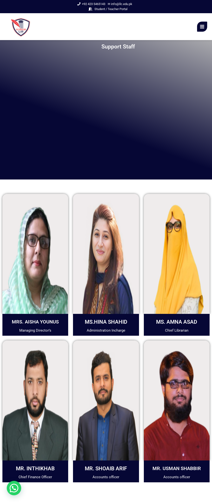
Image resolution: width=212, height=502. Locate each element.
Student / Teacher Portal (107, 9)
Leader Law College (53, 27)
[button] (14, 488)
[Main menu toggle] (202, 27)
